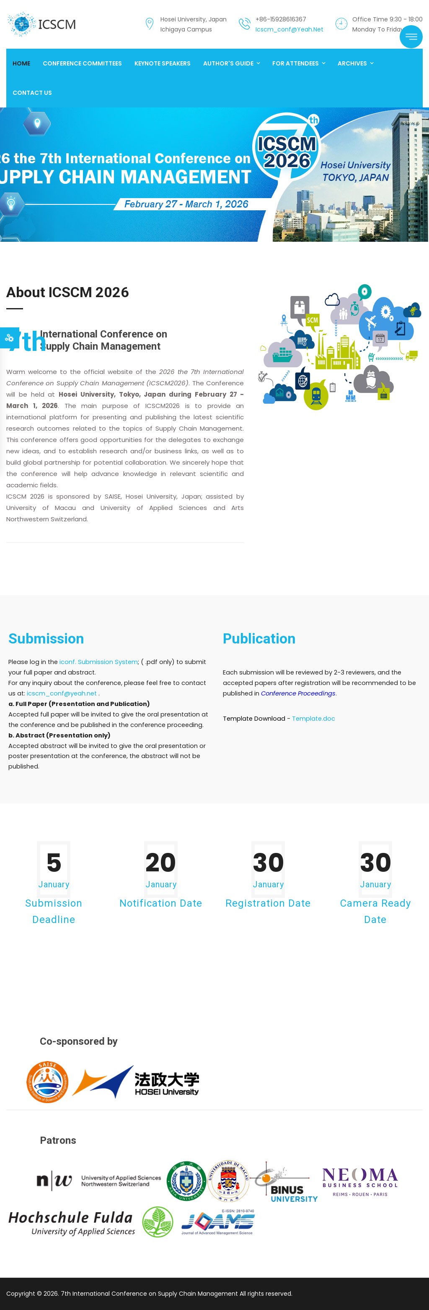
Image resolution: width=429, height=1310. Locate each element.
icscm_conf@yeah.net (289, 29)
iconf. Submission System (98, 662)
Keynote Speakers (162, 63)
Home (21, 63)
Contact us (32, 93)
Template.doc (313, 718)
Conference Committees (82, 63)
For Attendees (295, 63)
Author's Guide (228, 63)
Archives (352, 63)
